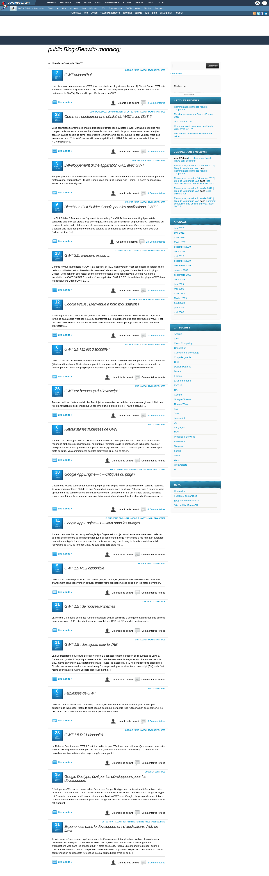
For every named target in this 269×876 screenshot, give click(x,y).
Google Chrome (182, 399)
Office (137, 8)
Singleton (179, 446)
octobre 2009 (181, 270)
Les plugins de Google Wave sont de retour (193, 159)
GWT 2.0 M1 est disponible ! (87, 349)
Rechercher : (181, 86)
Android (178, 334)
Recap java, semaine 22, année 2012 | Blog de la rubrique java (194, 166)
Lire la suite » (65, 102)
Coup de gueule (98, 112)
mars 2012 (179, 237)
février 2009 (180, 298)
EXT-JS (130, 112)
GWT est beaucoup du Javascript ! (91, 391)
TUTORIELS (76, 13)
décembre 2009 (182, 260)
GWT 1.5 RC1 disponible (84, 735)
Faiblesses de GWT (80, 693)
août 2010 (179, 251)
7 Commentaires (156, 335)
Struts (140, 822)
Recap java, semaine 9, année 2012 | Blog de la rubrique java (194, 189)
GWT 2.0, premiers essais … (87, 255)
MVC (176, 432)
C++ (176, 338)
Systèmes (159, 8)
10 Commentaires (155, 241)
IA (58, 8)
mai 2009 (179, 289)
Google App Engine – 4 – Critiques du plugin (99, 474)
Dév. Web (93, 8)
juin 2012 (179, 228)
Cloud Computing (118, 470)
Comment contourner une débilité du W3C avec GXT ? (107, 116)
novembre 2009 (182, 265)
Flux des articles (185, 496)
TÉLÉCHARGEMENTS (110, 13)
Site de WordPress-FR (186, 505)
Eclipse (129, 202)
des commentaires (186, 500)
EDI (103, 8)
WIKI (147, 13)
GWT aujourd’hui (77, 75)
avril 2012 (179, 232)
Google (129, 70)
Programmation (115, 8)
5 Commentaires (156, 721)
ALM (64, 8)
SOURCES (127, 13)
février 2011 (180, 242)
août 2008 (179, 303)
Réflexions (179, 441)
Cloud (50, 8)
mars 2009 (179, 293)
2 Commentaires (156, 103)
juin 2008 (179, 307)
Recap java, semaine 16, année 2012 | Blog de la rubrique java (194, 179)
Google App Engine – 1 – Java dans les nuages (102, 523)
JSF (124, 822)
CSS (144, 602)
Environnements (116, 112)
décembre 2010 (182, 246)
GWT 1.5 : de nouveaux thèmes (89, 606)
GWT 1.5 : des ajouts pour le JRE (91, 644)
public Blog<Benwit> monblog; (84, 49)
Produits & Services (184, 436)
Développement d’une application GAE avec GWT (104, 165)
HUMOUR (179, 13)
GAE (134, 161)
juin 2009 (179, 284)
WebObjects (158, 822)
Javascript (153, 70)
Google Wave (146, 299)
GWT (137, 70)
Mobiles (147, 8)
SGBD (129, 8)
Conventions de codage (186, 352)
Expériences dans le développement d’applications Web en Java (111, 828)
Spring (131, 822)
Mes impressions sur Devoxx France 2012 (194, 182)
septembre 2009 (182, 274)
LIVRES (94, 13)
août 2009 (179, 279)
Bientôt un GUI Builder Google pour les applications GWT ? (111, 207)
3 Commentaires (156, 193)
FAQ (86, 13)
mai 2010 (179, 256)
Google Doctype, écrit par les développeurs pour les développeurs (105, 778)
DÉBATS (138, 13)
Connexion (176, 73)
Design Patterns (182, 366)
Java (84, 8)
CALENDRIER (166, 13)
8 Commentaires (156, 151)
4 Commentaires (156, 509)
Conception (180, 348)
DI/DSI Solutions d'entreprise (31, 8)
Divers (177, 371)
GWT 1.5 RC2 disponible (84, 568)
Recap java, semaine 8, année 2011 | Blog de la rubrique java (194, 199)
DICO (154, 13)
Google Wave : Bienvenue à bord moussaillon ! (101, 304)
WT (176, 469)
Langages (179, 427)
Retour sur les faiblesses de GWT (91, 429)
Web (163, 70)
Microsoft (74, 8)
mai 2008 (179, 312)
